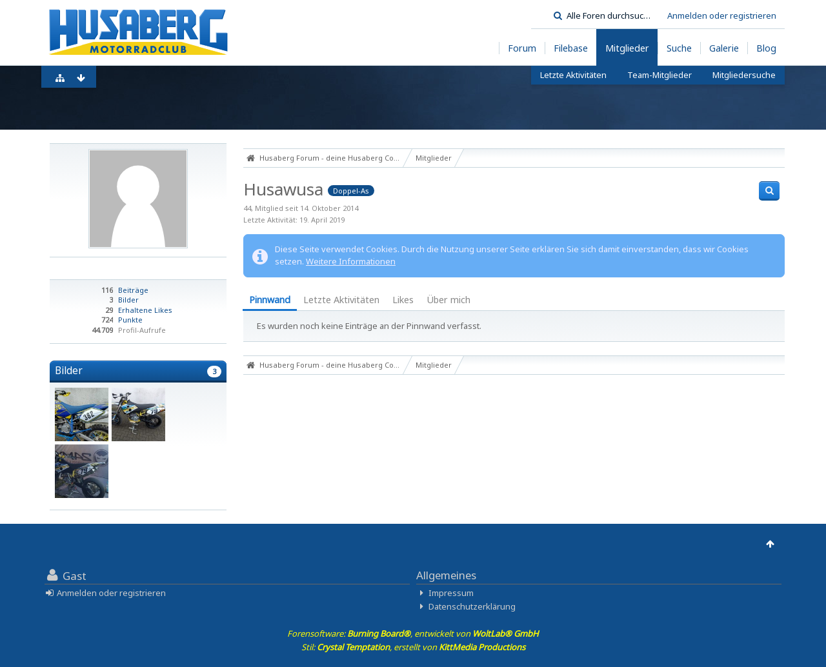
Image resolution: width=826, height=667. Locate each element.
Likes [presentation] (403, 300)
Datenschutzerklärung (472, 606)
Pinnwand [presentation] (269, 300)
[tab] (270, 301)
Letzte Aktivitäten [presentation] (341, 300)
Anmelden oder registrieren (721, 15)
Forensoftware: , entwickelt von (413, 633)
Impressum (451, 593)
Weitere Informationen (351, 261)
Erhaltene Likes (145, 310)
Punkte (130, 319)
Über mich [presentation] (448, 300)
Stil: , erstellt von (413, 647)
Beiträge (133, 290)
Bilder (128, 299)
